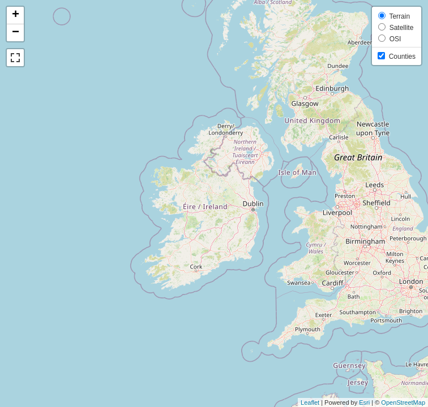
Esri (364, 402)
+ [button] (15, 15)
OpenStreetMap (403, 402)
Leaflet (310, 402)
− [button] (15, 32)
